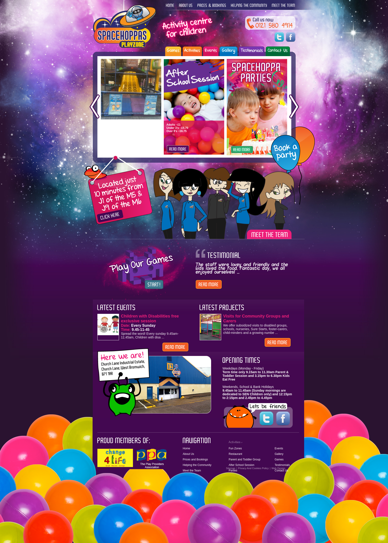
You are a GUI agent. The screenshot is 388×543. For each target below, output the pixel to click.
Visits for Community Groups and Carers (256, 318)
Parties (233, 470)
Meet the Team (192, 470)
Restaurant (235, 454)
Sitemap (230, 468)
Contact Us (281, 470)
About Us (188, 454)
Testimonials (282, 465)
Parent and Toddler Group (245, 459)
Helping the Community (197, 465)
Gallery (279, 454)
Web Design (278, 468)
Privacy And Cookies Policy (253, 468)
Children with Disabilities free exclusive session (150, 318)
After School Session (241, 465)
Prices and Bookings (195, 459)
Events (279, 448)
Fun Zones (235, 448)
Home (186, 448)
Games (279, 459)
